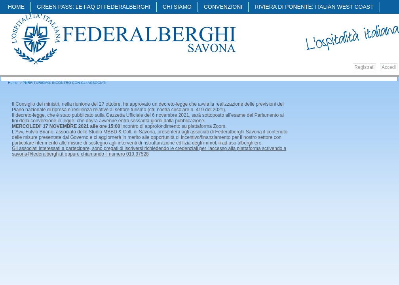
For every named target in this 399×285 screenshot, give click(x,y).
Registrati (364, 67)
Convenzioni (223, 7)
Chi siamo (177, 7)
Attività (22, 16)
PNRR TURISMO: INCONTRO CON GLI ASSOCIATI (64, 83)
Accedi (389, 67)
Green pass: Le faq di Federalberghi (93, 7)
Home (16, 7)
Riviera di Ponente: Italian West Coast (314, 7)
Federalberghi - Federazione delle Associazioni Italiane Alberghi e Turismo (123, 38)
